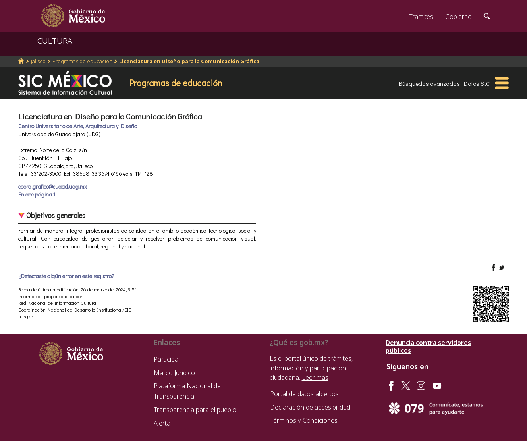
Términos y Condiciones (304, 420)
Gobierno (458, 16)
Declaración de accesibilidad (310, 407)
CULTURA (54, 40)
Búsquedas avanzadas (429, 83)
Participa (166, 359)
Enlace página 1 (36, 194)
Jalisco (38, 61)
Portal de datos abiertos (304, 393)
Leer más (315, 377)
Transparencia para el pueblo (195, 409)
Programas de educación (82, 61)
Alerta (162, 423)
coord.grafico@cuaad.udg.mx (52, 186)
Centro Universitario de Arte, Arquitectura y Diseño (77, 126)
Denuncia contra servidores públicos (428, 346)
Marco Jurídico (174, 372)
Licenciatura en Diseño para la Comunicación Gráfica (189, 61)
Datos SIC (477, 83)
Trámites (421, 16)
